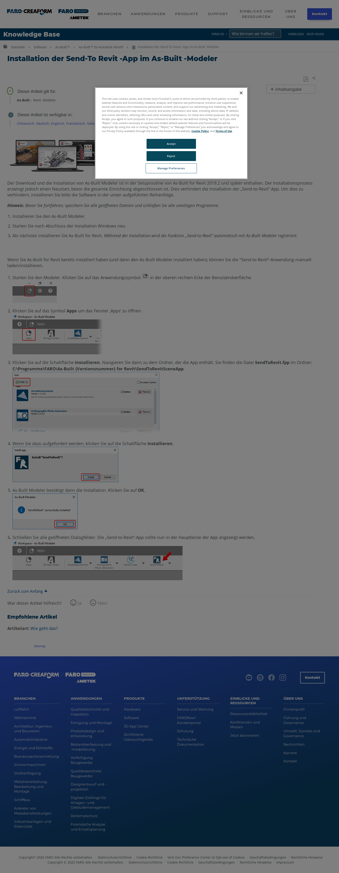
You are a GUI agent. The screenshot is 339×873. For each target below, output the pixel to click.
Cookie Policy (200, 131)
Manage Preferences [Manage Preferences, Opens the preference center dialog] (171, 168)
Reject (171, 156)
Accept (171, 143)
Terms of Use (223, 131)
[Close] (241, 93)
